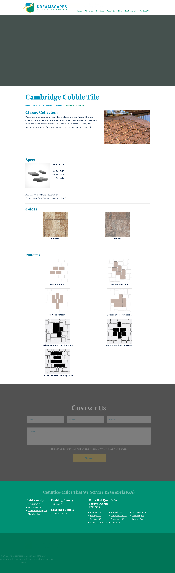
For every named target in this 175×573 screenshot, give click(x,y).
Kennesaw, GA (34, 507)
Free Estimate (103, 6)
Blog (120, 11)
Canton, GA (137, 519)
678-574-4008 (136, 6)
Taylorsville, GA (139, 512)
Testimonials (130, 11)
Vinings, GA (95, 516)
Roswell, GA (116, 512)
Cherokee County (62, 509)
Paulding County (62, 500)
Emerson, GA (138, 516)
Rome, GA (115, 522)
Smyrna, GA (95, 519)
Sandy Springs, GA (98, 522)
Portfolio (111, 11)
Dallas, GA (57, 504)
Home (79, 11)
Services (100, 11)
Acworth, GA (34, 504)
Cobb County (35, 500)
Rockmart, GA (117, 519)
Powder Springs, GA (37, 511)
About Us (89, 11)
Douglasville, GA (118, 516)
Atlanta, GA (95, 512)
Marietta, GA (34, 514)
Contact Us (144, 11)
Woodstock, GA (59, 513)
